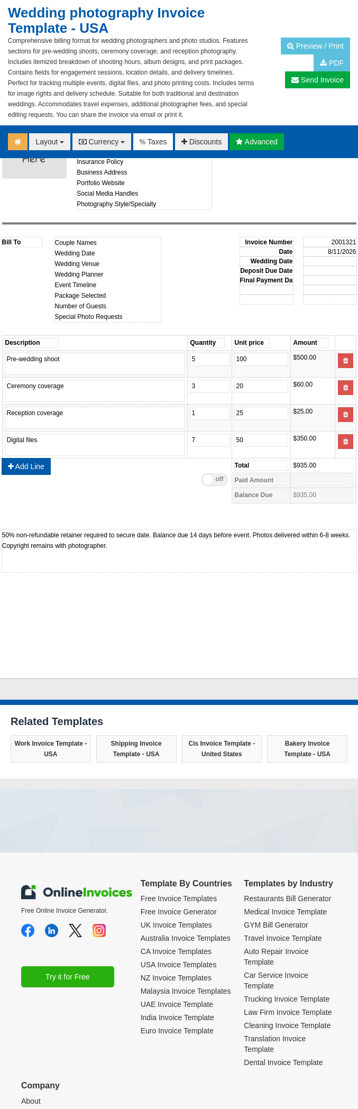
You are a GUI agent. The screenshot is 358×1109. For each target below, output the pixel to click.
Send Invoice (317, 80)
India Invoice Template (177, 936)
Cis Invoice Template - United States (221, 668)
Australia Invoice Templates (186, 857)
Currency (102, 142)
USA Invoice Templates (179, 883)
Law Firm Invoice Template (288, 931)
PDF (332, 63)
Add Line (26, 385)
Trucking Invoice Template (286, 918)
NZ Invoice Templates (176, 897)
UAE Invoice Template (177, 923)
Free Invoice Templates (179, 817)
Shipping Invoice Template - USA (136, 668)
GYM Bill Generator (276, 844)
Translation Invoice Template (275, 963)
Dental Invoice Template (283, 981)
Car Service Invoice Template (276, 899)
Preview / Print (315, 46)
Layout (49, 142)
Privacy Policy (44, 1060)
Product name (95, 363)
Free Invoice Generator (179, 831)
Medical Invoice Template (285, 831)
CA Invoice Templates (176, 870)
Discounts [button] (201, 142)
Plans (30, 1046)
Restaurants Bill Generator (287, 817)
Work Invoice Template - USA (50, 668)
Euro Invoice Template (177, 950)
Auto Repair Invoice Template (276, 875)
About (31, 1020)
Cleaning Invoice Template (287, 944)
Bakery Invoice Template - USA (307, 668)
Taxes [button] (153, 142)
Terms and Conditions (57, 1033)
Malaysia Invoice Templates (186, 910)
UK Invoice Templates (176, 844)
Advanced (256, 142)
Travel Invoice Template (283, 857)
